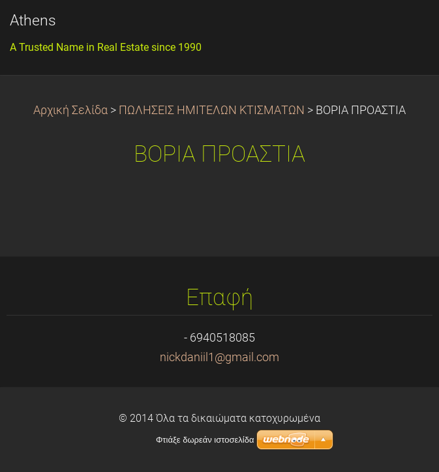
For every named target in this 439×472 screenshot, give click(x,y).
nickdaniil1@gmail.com (219, 357)
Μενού (403, 29)
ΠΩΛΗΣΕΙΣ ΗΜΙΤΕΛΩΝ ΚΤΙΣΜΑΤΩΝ (212, 110)
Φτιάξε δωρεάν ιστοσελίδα (205, 440)
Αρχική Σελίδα (70, 110)
